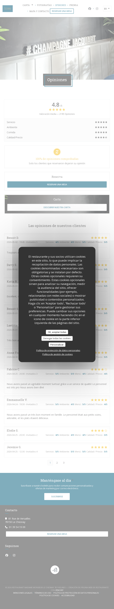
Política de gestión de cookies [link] (57, 354)
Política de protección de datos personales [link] (58, 350)
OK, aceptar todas (57, 331)
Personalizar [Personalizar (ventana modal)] (57, 344)
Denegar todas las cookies (57, 338)
